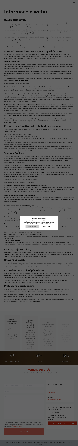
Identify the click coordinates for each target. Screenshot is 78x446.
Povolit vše (46, 226)
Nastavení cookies (32, 226)
